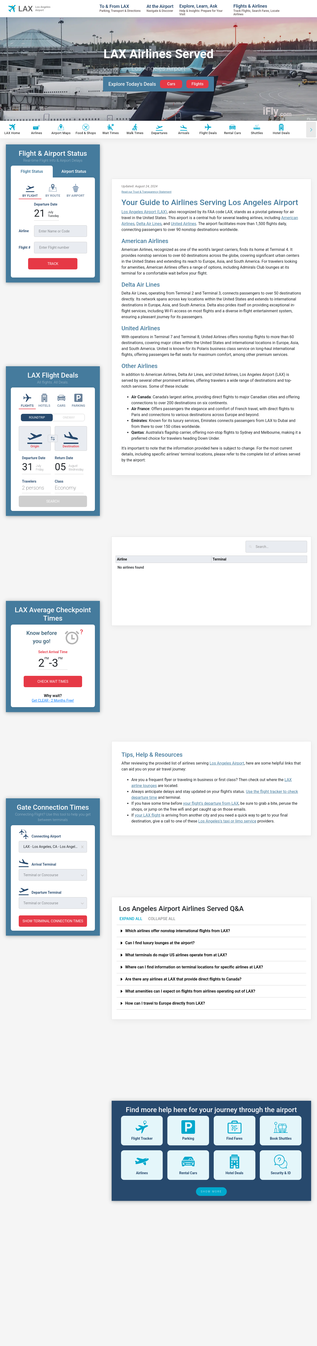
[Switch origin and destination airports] (53, 438)
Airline (122, 559)
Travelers (29, 481)
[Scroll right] (311, 130)
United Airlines (183, 223)
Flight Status (32, 171)
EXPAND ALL (131, 918)
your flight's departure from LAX (211, 803)
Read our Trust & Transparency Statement (147, 191)
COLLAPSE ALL (161, 918)
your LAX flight (147, 815)
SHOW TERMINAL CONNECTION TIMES (52, 921)
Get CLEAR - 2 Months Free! (53, 700)
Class (59, 481)
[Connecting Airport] (41, 834)
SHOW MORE (211, 1191)
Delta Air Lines (149, 223)
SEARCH (52, 501)
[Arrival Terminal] (39, 862)
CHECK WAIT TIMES (52, 681)
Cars (171, 84)
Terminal (219, 559)
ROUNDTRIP (37, 417)
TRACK (52, 264)
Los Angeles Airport (227, 763)
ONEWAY (69, 417)
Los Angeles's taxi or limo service (227, 821)
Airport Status (73, 171)
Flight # (24, 247)
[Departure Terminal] (41, 890)
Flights (198, 84)
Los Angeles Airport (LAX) (144, 212)
